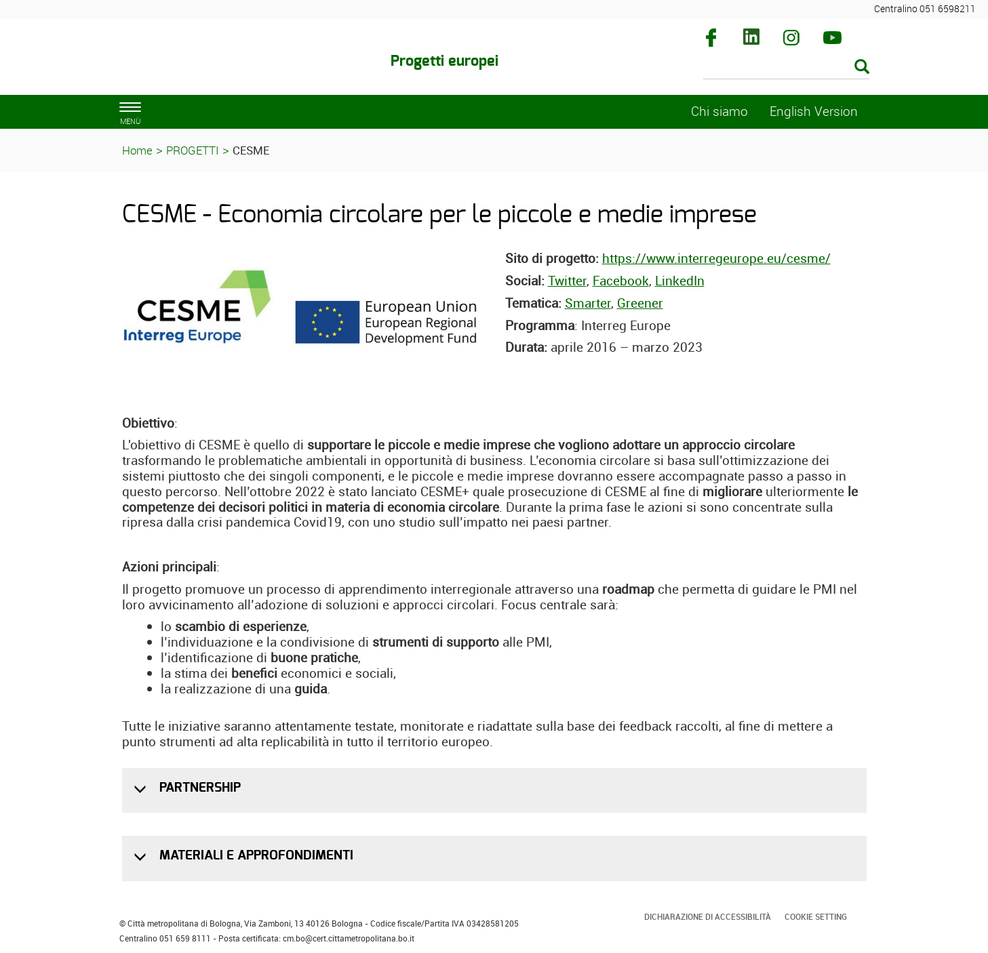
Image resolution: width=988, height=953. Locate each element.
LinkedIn (680, 280)
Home (137, 150)
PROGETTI (192, 150)
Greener (640, 303)
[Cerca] (786, 67)
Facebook (621, 280)
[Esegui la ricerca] (861, 67)
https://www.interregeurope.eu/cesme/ (716, 258)
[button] (141, 789)
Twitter (567, 280)
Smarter (588, 303)
